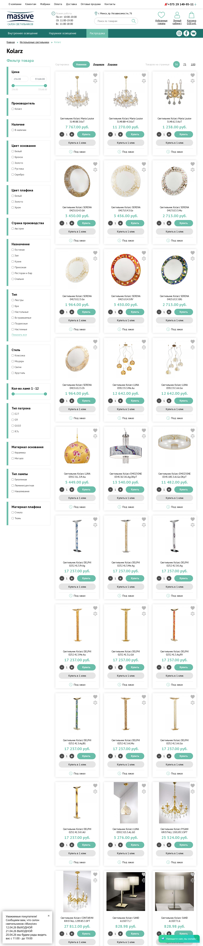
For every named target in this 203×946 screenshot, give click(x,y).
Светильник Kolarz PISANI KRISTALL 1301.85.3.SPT (175, 830)
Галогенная (19, 479)
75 (184, 64)
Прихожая (19, 267)
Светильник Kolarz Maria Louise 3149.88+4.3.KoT (126, 120)
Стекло (17, 512)
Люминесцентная (23, 485)
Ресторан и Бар (22, 273)
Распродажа (97, 33)
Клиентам (30, 4)
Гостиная (18, 249)
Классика (18, 355)
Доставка (71, 4)
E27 (15, 413)
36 (176, 64)
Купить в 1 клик (77, 142)
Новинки (81, 64)
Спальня (18, 279)
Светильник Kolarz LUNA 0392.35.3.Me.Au (126, 386)
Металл (17, 458)
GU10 (16, 425)
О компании (15, 4)
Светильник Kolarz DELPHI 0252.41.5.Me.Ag (126, 564)
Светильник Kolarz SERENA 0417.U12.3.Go (77, 297)
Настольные (20, 311)
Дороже (112, 64)
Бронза (17, 157)
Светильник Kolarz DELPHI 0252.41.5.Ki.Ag (174, 564)
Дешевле (98, 64)
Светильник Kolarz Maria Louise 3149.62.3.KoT (174, 120)
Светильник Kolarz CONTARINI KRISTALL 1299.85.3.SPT (77, 919)
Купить (86, 134)
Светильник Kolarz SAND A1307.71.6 (174, 919)
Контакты (110, 4)
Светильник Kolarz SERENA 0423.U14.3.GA (77, 209)
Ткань (16, 518)
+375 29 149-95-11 (181, 4)
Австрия (18, 228)
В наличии (19, 130)
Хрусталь (18, 372)
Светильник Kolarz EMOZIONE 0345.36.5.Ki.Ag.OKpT (126, 475)
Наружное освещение (62, 33)
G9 (15, 419)
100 (193, 64)
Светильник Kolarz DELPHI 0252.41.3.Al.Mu (126, 742)
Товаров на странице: (157, 64)
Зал (15, 255)
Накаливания (20, 491)
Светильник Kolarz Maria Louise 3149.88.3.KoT (77, 120)
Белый (17, 151)
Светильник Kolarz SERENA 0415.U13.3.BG (174, 297)
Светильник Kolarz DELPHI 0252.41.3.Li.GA (126, 653)
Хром (16, 207)
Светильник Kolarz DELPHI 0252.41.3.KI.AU (77, 830)
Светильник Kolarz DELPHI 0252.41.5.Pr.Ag (77, 564)
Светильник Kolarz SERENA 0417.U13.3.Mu (174, 209)
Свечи (16, 367)
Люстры (18, 300)
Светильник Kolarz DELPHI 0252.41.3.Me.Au (77, 653)
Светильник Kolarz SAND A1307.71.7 (126, 919)
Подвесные (20, 323)
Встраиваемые (21, 317)
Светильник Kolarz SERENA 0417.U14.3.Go (125, 209)
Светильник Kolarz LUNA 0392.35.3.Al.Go (174, 386)
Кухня (16, 261)
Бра (15, 306)
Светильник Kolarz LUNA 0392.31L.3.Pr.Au (77, 475)
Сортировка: (62, 64)
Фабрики (45, 4)
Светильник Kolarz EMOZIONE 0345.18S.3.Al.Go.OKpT (174, 475)
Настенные (19, 329)
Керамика (19, 452)
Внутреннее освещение (23, 33)
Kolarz (17, 108)
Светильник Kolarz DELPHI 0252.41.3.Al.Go (174, 742)
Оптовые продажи (91, 4)
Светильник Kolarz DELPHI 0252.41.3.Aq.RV (174, 653)
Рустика (18, 168)
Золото (17, 162)
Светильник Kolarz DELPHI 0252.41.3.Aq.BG (77, 742)
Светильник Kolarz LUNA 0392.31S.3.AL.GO (126, 830)
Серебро (18, 174)
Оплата (58, 4)
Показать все (19, 334)
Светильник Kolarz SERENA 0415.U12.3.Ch (77, 386)
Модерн (18, 361)
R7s (15, 431)
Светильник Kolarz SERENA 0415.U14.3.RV (125, 297)
